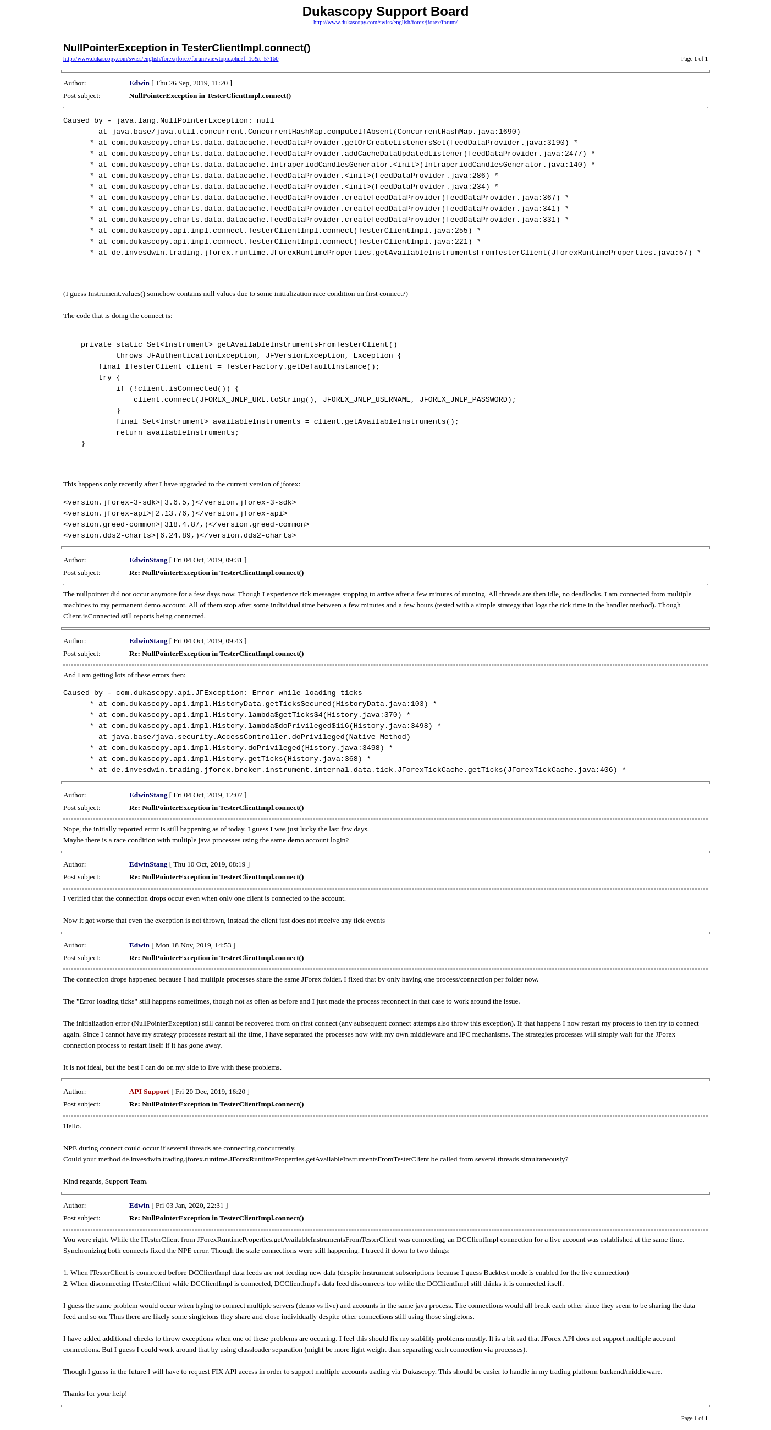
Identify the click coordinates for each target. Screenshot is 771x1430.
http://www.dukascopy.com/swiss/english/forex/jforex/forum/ (385, 22)
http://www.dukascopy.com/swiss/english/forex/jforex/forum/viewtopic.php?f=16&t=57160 (171, 59)
